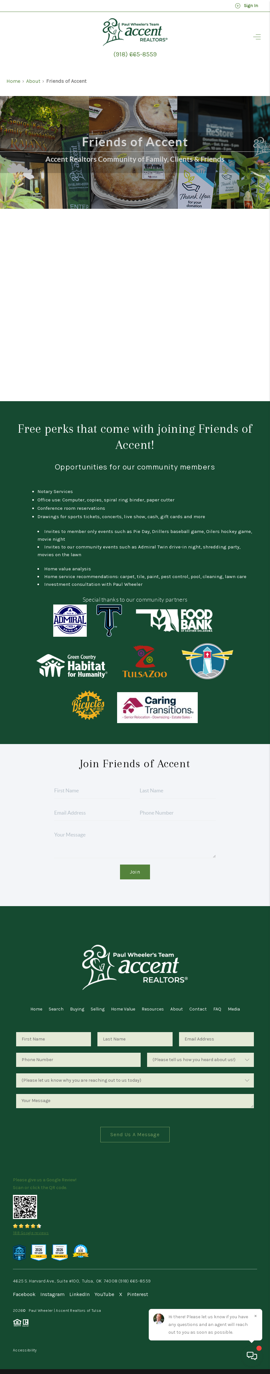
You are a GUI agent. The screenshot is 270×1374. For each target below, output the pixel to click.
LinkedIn (79, 1294)
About (33, 81)
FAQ (217, 1009)
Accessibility (25, 1350)
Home (13, 81)
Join (135, 872)
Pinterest (137, 1294)
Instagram (52, 1294)
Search (56, 1009)
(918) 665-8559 (135, 54)
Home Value (123, 1009)
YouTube (104, 1294)
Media (234, 1009)
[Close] (255, 1315)
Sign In (246, 6)
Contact (198, 1009)
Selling (98, 1009)
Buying (77, 1009)
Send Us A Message (135, 1134)
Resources (153, 1009)
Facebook (24, 1294)
